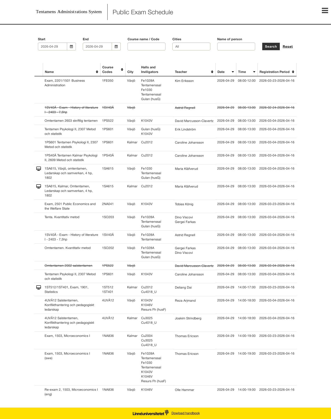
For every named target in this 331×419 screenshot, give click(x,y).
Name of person (229, 39)
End (86, 39)
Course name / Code (143, 39)
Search (271, 46)
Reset (288, 46)
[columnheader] (38, 69)
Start (41, 39)
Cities (176, 39)
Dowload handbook (185, 413)
